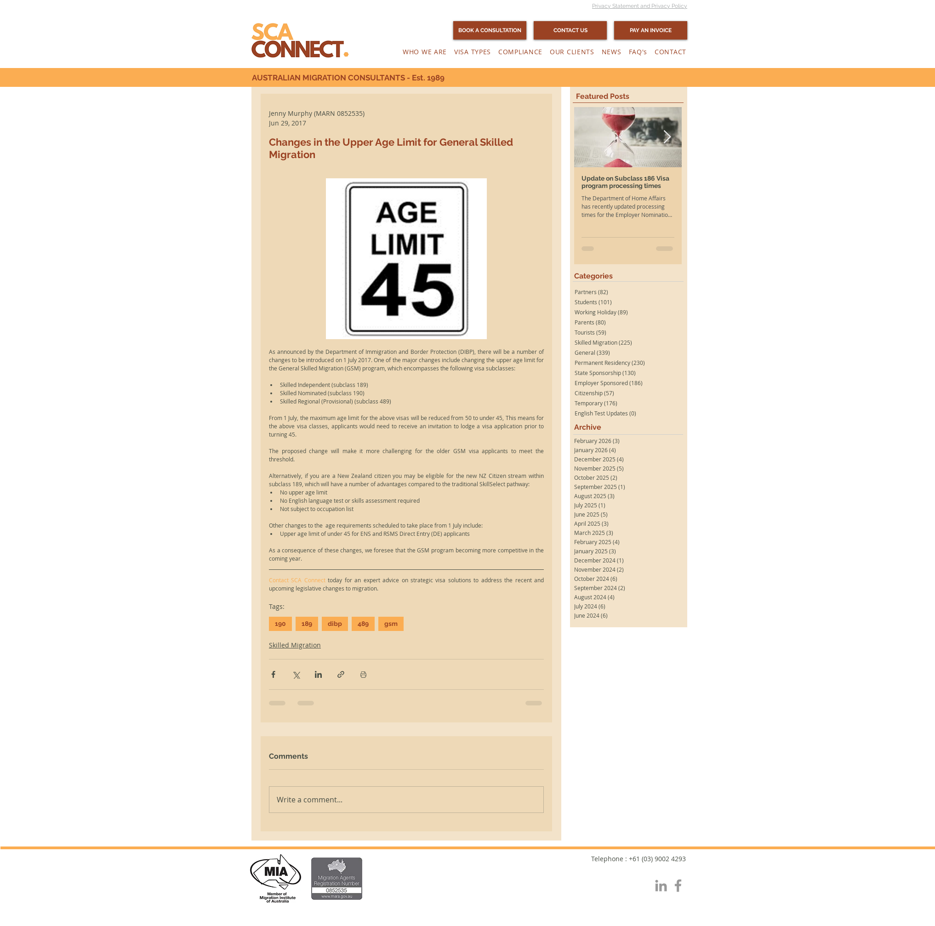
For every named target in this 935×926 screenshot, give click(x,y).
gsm (391, 623)
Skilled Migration (295, 645)
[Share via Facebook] (273, 674)
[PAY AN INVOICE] (650, 30)
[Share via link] (340, 674)
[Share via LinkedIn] (318, 674)
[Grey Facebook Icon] (678, 885)
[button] (424, 52)
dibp (335, 623)
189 (307, 623)
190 (280, 623)
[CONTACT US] (570, 30)
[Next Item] (667, 138)
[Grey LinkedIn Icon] (661, 885)
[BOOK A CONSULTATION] (489, 30)
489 (363, 623)
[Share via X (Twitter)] (295, 674)
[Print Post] (363, 674)
